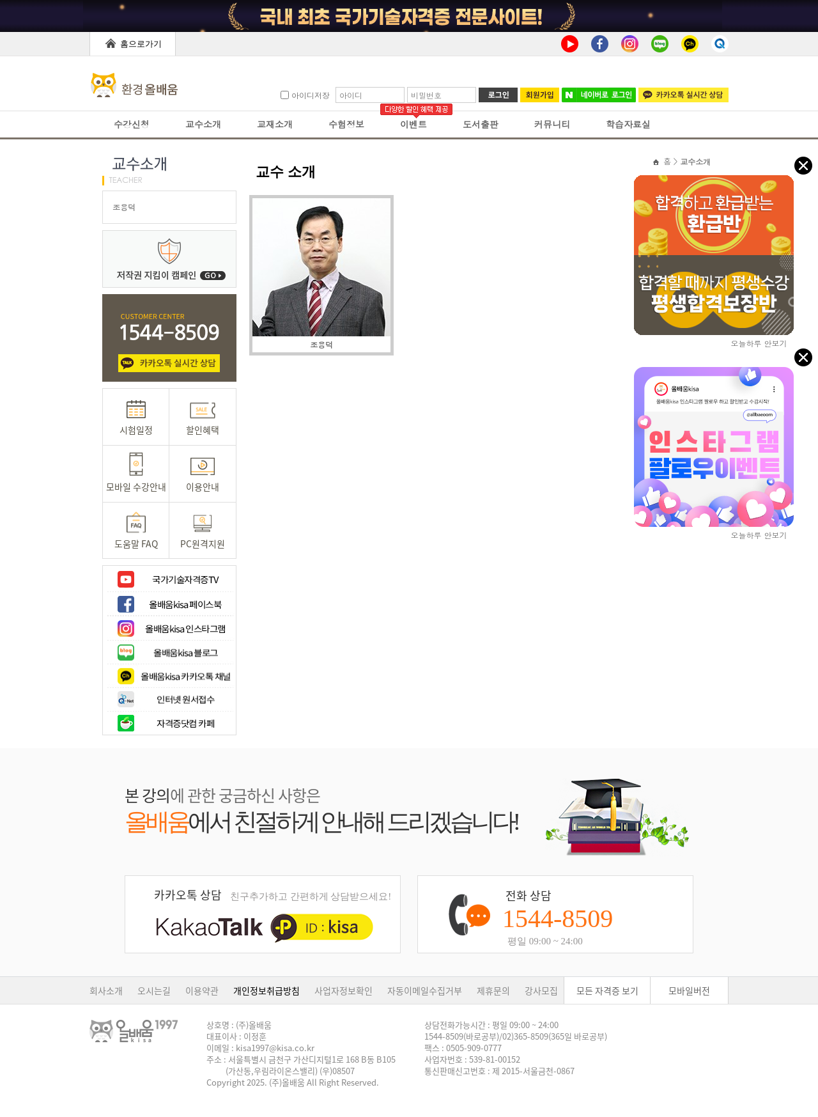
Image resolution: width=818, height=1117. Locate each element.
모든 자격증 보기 (607, 990)
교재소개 (275, 124)
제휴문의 (493, 990)
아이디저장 (310, 95)
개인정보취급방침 (266, 990)
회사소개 (106, 990)
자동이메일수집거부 (424, 990)
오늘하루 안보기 (759, 341)
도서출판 (480, 124)
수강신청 (132, 124)
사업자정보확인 (343, 990)
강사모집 (541, 990)
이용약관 (202, 990)
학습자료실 (628, 124)
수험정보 (346, 124)
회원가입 (539, 95)
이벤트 (413, 124)
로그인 (498, 95)
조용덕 (123, 206)
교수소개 (203, 124)
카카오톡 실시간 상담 (683, 95)
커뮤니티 (552, 124)
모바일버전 (689, 990)
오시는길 (154, 990)
